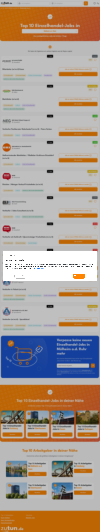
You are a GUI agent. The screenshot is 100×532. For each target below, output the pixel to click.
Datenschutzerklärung (38, 268)
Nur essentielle (20, 276)
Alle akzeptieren (79, 276)
